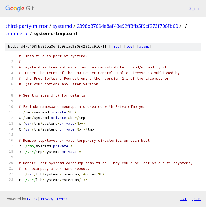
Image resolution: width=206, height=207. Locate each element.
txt (183, 198)
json (196, 198)
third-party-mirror (26, 26)
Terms (62, 198)
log (129, 46)
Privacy (47, 198)
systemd (62, 26)
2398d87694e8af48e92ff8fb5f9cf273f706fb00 (127, 26)
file (115, 46)
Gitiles (32, 198)
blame (144, 46)
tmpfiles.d (17, 33)
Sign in (195, 8)
